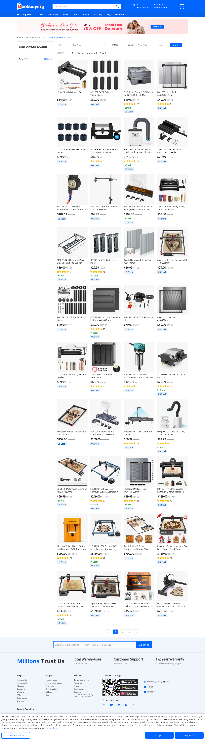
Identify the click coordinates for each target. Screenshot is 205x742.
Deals (75, 14)
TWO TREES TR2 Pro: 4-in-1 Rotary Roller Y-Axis (170, 151)
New (42, 14)
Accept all (159, 735)
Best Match (77, 53)
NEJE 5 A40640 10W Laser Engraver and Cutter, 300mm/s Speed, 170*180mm (171, 605)
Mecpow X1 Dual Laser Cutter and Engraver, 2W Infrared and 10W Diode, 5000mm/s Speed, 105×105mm (71, 547)
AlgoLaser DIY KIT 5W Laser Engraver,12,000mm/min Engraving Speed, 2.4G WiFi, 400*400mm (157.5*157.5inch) (104, 605)
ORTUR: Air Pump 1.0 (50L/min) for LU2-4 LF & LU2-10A (138, 93)
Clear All (48, 59)
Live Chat (149, 691)
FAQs (19, 695)
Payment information (54, 683)
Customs (77, 692)
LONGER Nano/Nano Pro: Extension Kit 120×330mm (102, 433)
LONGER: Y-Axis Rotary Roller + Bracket (71, 376)
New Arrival (91, 53)
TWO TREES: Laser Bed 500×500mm (101, 376)
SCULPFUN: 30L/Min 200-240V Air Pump (171, 376)
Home (20, 37)
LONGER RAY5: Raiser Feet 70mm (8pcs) (102, 93)
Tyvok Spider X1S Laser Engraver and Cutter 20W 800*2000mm (136, 547)
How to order (22, 680)
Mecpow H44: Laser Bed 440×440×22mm (135, 490)
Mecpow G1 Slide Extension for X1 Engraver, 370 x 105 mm (138, 208)
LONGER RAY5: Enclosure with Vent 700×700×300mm (104, 151)
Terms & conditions (81, 680)
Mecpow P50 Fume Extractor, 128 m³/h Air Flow (171, 433)
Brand (66, 14)
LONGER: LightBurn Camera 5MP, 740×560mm (103, 208)
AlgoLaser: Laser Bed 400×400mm (167, 318)
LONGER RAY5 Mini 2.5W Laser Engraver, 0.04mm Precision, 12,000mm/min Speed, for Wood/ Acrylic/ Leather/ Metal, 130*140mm (171, 490)
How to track (22, 683)
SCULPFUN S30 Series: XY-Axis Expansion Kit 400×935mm (71, 261)
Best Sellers (53, 14)
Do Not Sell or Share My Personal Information (83, 696)
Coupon (85, 14)
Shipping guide (51, 680)
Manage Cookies (15, 735)
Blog (108, 14)
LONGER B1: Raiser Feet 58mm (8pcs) (71, 151)
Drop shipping (51, 689)
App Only (98, 14)
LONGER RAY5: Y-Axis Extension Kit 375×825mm (72, 490)
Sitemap (20, 701)
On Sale (129, 45)
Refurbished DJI (122, 14)
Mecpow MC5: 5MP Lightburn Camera (138, 433)
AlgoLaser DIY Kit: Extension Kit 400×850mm (172, 261)
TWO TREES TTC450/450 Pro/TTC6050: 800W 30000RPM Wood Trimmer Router (138, 376)
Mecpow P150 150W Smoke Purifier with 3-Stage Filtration (138, 151)
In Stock (114, 45)
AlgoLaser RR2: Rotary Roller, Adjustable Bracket (171, 208)
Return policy (79, 683)
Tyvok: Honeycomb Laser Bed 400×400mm (137, 261)
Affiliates (49, 692)
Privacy (77, 686)
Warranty (20, 692)
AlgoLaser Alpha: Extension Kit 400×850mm (71, 433)
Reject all (189, 735)
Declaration (78, 689)
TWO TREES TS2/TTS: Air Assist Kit (138, 318)
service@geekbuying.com (156, 681)
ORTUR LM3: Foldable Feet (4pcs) (102, 261)
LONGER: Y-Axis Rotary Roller (71, 92)
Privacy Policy (52, 728)
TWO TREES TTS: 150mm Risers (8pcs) (72, 318)
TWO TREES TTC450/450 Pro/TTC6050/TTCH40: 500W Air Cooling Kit (72, 208)
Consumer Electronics (35, 37)
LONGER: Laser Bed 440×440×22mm (166, 93)
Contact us (21, 689)
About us (20, 686)
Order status (22, 698)
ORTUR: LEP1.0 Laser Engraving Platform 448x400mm (105, 318)
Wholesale (50, 686)
